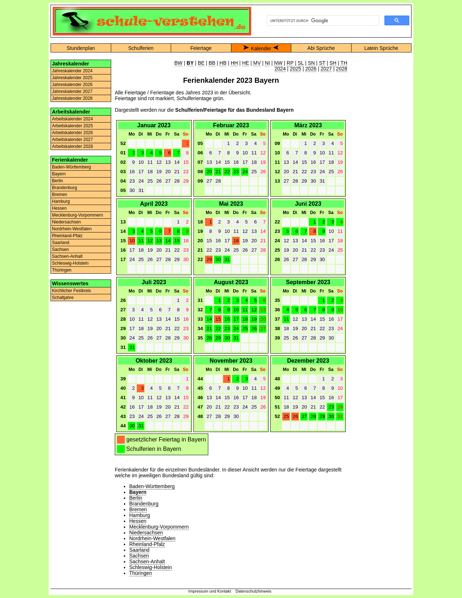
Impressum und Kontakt (209, 591)
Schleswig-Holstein (70, 263)
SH (333, 63)
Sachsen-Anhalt (67, 256)
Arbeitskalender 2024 (72, 118)
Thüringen (61, 270)
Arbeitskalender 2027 (72, 139)
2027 (326, 69)
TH (343, 63)
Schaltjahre (63, 297)
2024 (280, 69)
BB (212, 63)
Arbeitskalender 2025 (72, 125)
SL (301, 63)
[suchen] (322, 20)
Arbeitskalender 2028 (72, 146)
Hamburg (61, 201)
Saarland (60, 242)
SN (311, 63)
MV (257, 63)
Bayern (59, 173)
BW (178, 63)
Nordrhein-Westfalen (72, 228)
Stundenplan (80, 48)
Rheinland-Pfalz (67, 235)
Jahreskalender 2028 (72, 98)
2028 (341, 69)
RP (290, 63)
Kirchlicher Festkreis (71, 290)
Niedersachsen (66, 222)
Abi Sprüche (321, 48)
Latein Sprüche (381, 48)
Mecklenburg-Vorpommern (77, 215)
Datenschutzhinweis (253, 591)
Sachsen (60, 249)
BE (201, 63)
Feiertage (201, 48)
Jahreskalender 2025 (72, 77)
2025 (295, 69)
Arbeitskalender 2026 (72, 132)
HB (222, 63)
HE (245, 63)
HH (234, 63)
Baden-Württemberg (71, 167)
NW (278, 63)
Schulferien (140, 48)
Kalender (261, 48)
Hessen (59, 208)
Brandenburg (64, 187)
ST (322, 63)
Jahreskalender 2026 (72, 84)
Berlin (57, 180)
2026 (311, 69)
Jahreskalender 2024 (72, 70)
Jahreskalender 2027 (72, 91)
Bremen (59, 194)
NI (267, 63)
